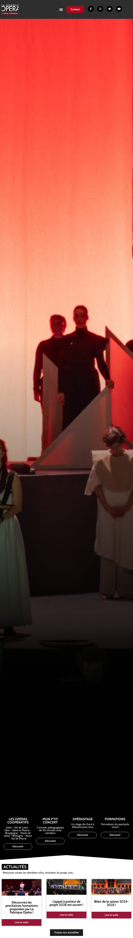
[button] (61, 9)
